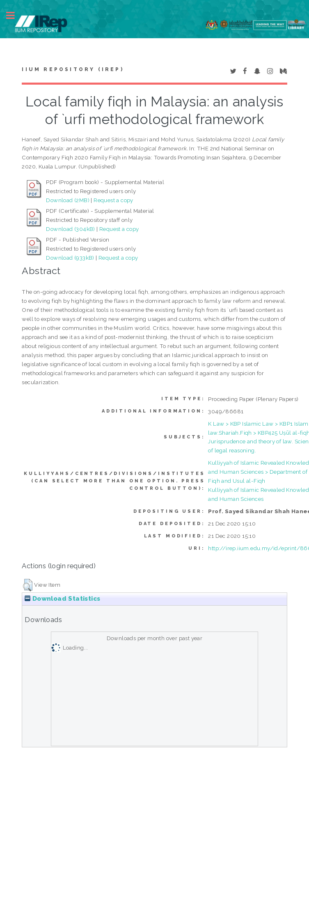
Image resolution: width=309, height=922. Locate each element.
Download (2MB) (67, 200)
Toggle (15, 15)
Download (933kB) (70, 257)
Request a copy (113, 200)
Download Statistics (62, 598)
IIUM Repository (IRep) (73, 69)
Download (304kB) (70, 229)
